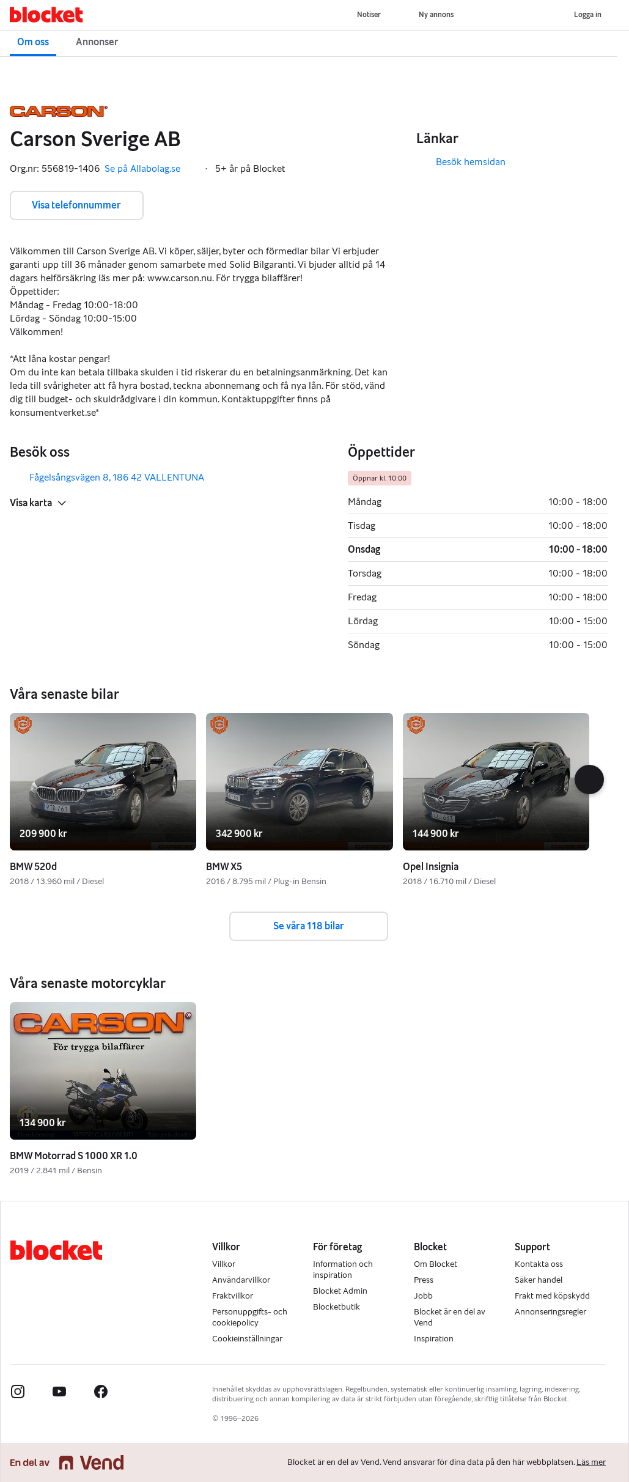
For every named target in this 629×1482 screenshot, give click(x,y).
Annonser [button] (97, 42)
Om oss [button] (33, 42)
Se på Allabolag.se (151, 168)
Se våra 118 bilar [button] (308, 926)
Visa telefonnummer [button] (76, 205)
